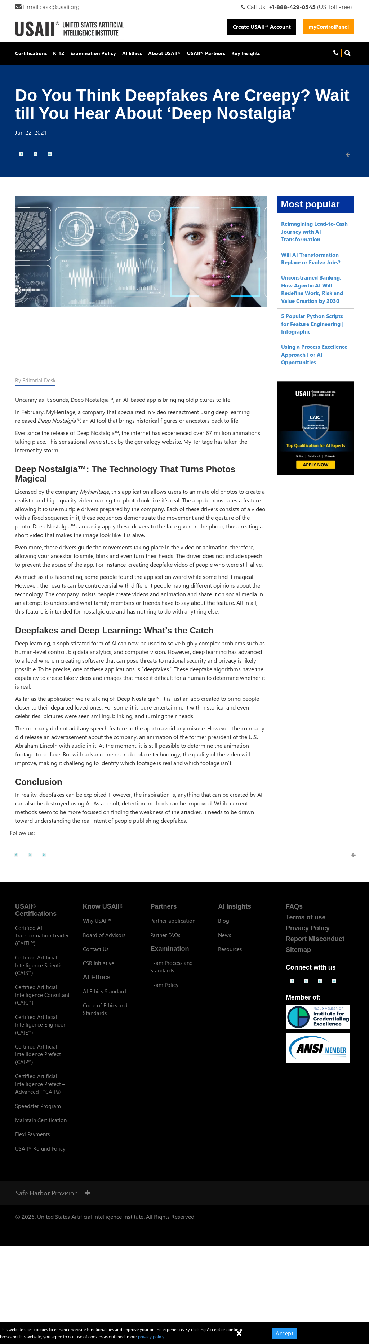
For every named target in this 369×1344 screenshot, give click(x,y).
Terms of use (306, 917)
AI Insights (234, 906)
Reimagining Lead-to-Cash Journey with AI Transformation (314, 231)
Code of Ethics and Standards (105, 1009)
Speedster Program (38, 1106)
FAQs (294, 906)
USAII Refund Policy (40, 1148)
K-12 (58, 53)
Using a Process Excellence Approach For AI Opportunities (314, 354)
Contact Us (95, 949)
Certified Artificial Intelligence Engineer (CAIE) (40, 1024)
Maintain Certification (41, 1120)
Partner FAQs (165, 935)
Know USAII (103, 906)
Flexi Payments (32, 1134)
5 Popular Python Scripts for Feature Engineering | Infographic (312, 323)
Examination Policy (93, 53)
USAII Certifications (36, 910)
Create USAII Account (262, 26)
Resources (230, 949)
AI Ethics (132, 53)
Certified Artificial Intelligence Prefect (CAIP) (38, 1054)
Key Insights (245, 53)
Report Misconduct (315, 939)
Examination (169, 948)
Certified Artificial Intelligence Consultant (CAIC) (42, 994)
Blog (223, 920)
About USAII (164, 53)
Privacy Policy (308, 928)
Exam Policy (164, 984)
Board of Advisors (104, 935)
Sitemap (298, 949)
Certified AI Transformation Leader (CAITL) (42, 935)
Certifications (31, 53)
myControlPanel (328, 26)
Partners (163, 906)
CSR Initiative (98, 963)
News (224, 935)
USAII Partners (206, 53)
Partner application (172, 920)
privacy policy (151, 1336)
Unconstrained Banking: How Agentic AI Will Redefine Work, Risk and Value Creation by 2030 (312, 289)
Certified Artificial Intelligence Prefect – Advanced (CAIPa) (40, 1083)
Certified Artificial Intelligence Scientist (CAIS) (39, 965)
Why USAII (97, 920)
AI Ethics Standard (104, 991)
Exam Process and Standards (171, 966)
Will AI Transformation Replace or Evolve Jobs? (311, 258)
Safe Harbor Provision (52, 1192)
